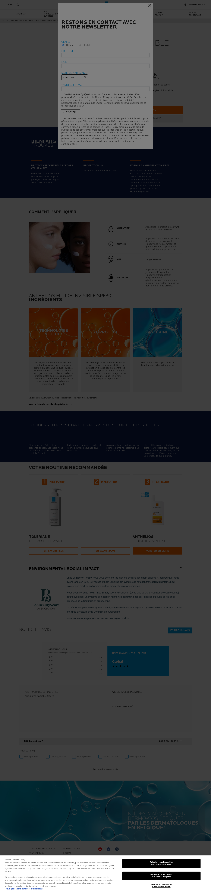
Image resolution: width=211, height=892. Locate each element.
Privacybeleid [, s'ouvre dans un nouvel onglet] (37, 889)
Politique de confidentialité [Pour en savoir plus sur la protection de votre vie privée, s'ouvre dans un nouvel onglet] (18, 889)
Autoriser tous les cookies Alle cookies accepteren (161, 863)
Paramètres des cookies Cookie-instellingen (161, 885)
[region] (105, 873)
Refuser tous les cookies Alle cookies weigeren (161, 875)
